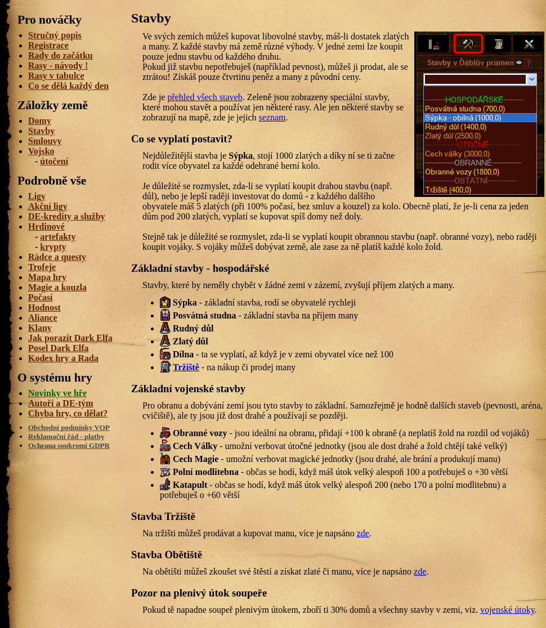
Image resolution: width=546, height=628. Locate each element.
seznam (272, 117)
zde (363, 533)
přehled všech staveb (204, 97)
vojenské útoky (507, 609)
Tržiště (186, 367)
